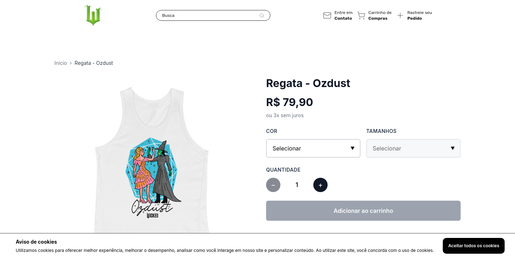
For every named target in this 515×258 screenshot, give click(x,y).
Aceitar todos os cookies (473, 245)
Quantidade (283, 170)
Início (60, 63)
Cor (271, 131)
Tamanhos (381, 131)
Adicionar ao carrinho (363, 210)
